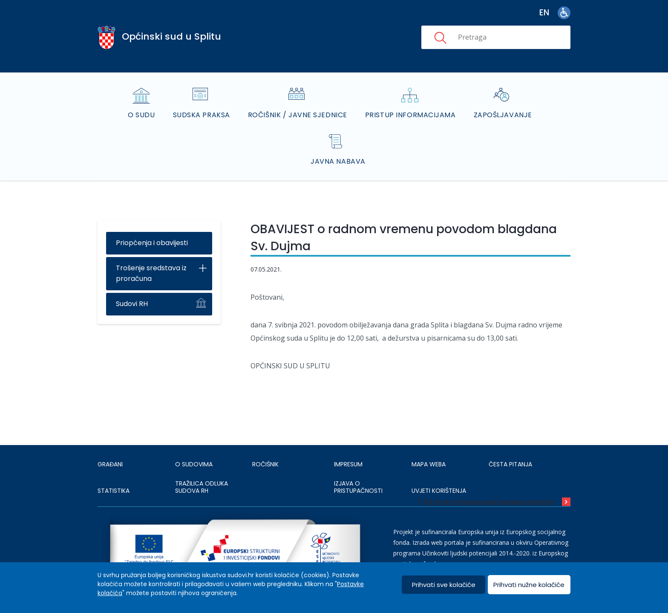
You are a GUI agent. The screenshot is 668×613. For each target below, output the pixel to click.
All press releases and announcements (488, 501)
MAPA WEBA (429, 464)
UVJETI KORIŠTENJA (439, 490)
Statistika (114, 490)
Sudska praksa (201, 115)
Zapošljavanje (503, 115)
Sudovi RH (132, 304)
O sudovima (194, 464)
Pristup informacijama (410, 115)
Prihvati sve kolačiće (443, 584)
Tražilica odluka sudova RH (201, 487)
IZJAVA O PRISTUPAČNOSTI (358, 487)
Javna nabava (338, 161)
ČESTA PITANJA (510, 464)
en (544, 12)
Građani (110, 464)
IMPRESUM (348, 464)
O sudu (141, 115)
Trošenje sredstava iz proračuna (151, 273)
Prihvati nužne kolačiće (528, 584)
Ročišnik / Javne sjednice (297, 115)
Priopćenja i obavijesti (152, 243)
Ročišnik (265, 464)
